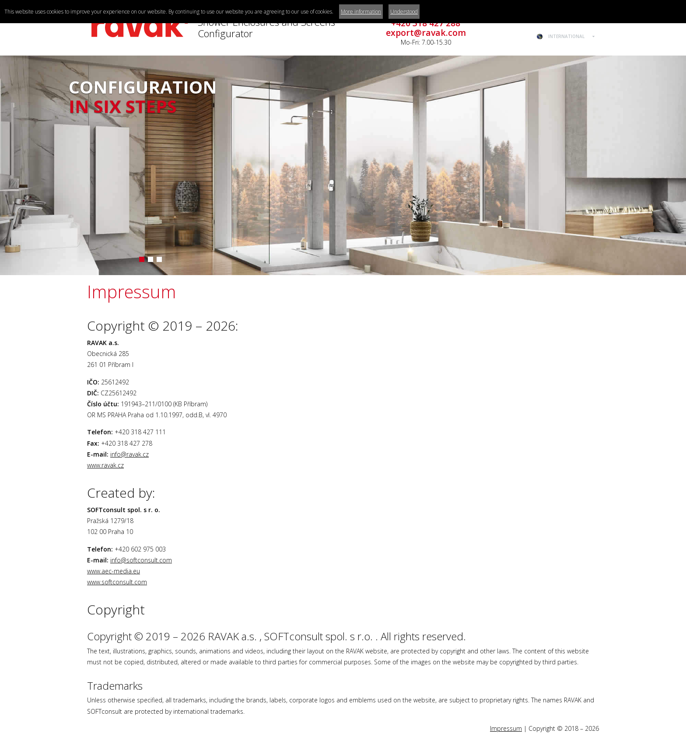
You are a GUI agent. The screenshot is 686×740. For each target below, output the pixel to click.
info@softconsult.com (141, 560)
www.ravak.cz (105, 465)
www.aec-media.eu (113, 571)
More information (361, 11)
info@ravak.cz (129, 454)
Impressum (506, 728)
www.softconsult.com (117, 582)
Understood (404, 11)
